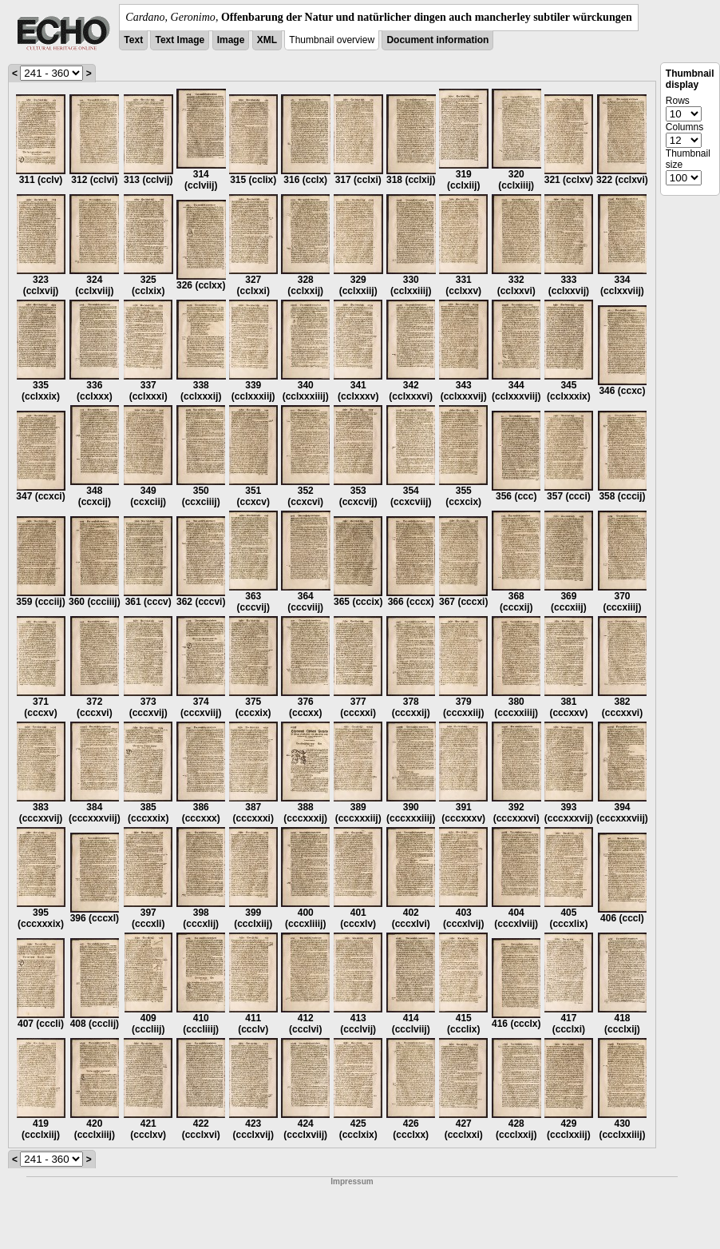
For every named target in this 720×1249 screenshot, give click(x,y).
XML (267, 40)
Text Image (179, 40)
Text (133, 40)
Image (231, 40)
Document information (437, 40)
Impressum (351, 1181)
